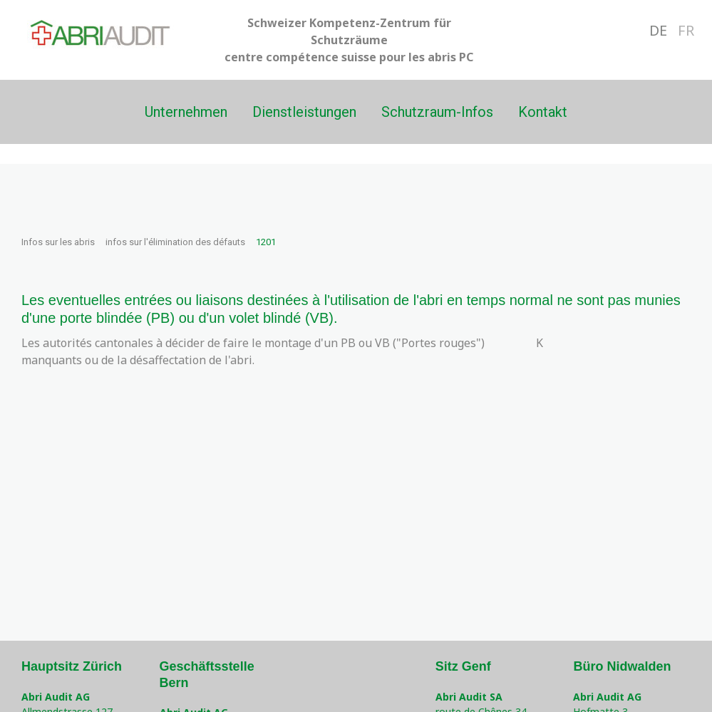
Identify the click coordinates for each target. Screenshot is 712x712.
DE (658, 30)
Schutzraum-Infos (437, 111)
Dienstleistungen (304, 111)
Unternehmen (186, 111)
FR (686, 30)
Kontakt (542, 111)
